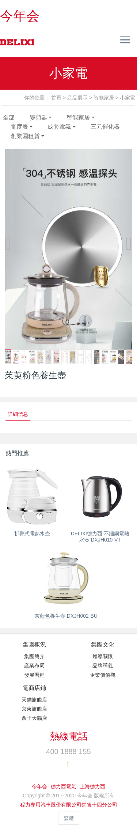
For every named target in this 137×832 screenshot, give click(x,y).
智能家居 (104, 98)
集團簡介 (34, 656)
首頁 (56, 98)
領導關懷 (102, 656)
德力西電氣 (63, 786)
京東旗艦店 (34, 709)
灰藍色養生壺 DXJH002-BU (66, 616)
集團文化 (102, 644)
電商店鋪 (34, 688)
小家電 (127, 98)
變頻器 (38, 117)
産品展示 (77, 98)
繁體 (69, 818)
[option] (68, 249)
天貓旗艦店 (34, 700)
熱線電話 (69, 736)
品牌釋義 (102, 665)
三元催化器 (105, 127)
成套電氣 (59, 127)
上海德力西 (92, 786)
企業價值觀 (102, 675)
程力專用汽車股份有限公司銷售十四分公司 (68, 805)
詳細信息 (18, 414)
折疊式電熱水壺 (32, 533)
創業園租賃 (25, 136)
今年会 (19, 15)
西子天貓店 (34, 718)
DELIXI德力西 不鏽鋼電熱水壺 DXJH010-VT (100, 537)
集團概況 (34, 644)
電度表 (19, 127)
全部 (9, 117)
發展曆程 (34, 675)
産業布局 (34, 665)
